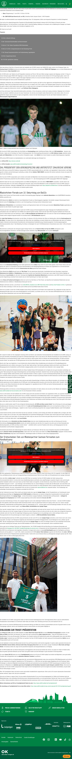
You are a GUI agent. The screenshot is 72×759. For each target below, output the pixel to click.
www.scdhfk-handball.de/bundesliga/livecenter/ (21, 164)
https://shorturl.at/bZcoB (14, 161)
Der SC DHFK (61, 4)
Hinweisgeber (4, 741)
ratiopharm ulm (33, 284)
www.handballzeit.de (42, 487)
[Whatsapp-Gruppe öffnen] (70, 740)
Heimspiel (31, 4)
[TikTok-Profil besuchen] (65, 740)
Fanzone (38, 4)
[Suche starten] (66, 4)
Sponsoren (52, 4)
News (18, 4)
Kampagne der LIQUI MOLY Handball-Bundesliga (18, 528)
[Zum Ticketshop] (5, 711)
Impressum (10, 737)
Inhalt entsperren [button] (36, 248)
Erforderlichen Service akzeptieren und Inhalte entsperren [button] (36, 253)
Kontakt (3, 737)
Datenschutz (18, 737)
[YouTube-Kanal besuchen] (60, 740)
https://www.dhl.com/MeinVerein (50, 185)
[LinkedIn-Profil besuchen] (56, 740)
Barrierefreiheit (14, 741)
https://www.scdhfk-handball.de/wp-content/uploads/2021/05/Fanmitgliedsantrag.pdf (51, 686)
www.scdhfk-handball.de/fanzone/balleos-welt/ (11, 390)
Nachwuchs (45, 4)
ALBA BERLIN (26, 284)
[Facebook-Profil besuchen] (44, 740)
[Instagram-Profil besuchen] (48, 740)
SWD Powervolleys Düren (43, 284)
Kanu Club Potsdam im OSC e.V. (58, 284)
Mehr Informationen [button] (36, 245)
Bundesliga (12, 4)
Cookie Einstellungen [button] (29, 737)
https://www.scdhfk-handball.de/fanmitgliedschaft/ (45, 683)
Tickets (24, 4)
